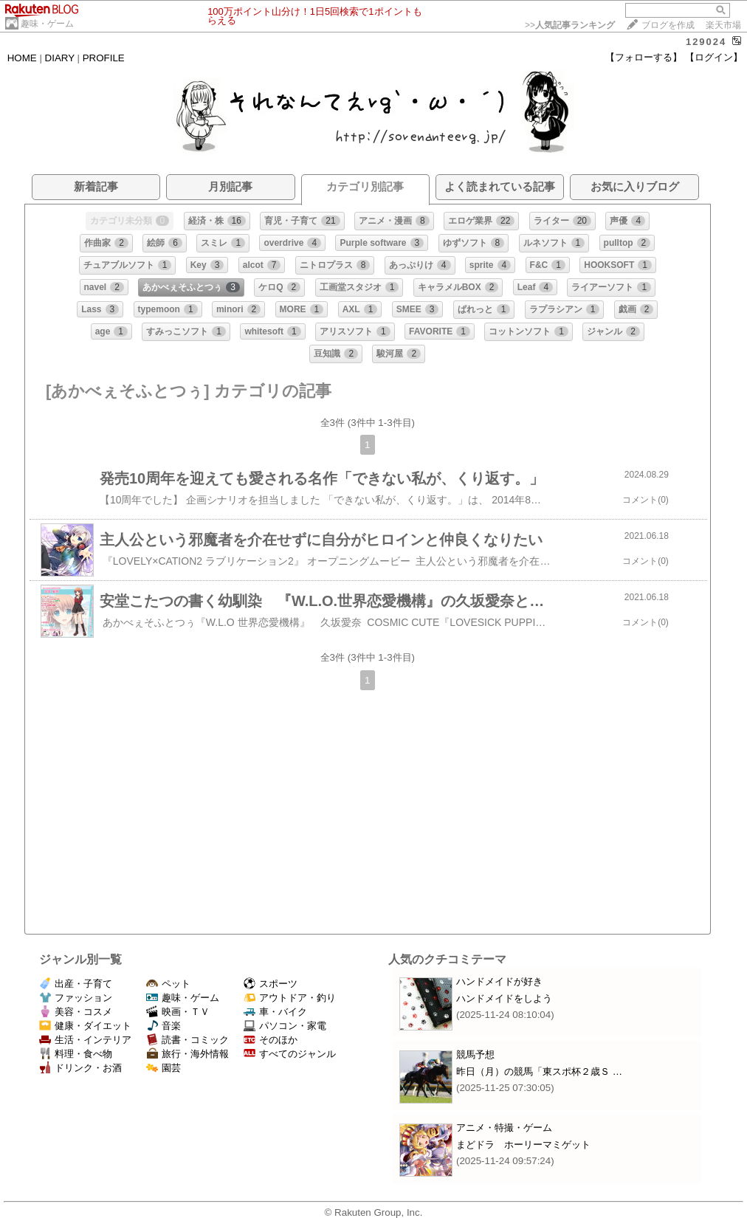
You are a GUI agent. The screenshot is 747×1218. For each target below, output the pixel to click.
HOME (22, 57)
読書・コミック (187, 1039)
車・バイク (275, 1011)
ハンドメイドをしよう (504, 998)
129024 (706, 41)
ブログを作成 (668, 25)
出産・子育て (75, 983)
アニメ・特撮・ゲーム (504, 1127)
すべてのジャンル (290, 1053)
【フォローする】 (643, 57)
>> (570, 25)
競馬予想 (475, 1054)
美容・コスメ (75, 1011)
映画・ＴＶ (178, 1011)
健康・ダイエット (85, 1025)
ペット (168, 983)
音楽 (163, 1025)
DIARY (60, 57)
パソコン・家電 (285, 1025)
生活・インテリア (85, 1039)
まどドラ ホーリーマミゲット (523, 1144)
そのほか (270, 1039)
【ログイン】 (714, 57)
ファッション (75, 997)
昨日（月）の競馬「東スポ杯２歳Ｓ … (539, 1071)
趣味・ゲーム (47, 23)
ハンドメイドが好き (499, 981)
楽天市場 (723, 25)
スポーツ (270, 983)
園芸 (163, 1067)
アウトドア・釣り (290, 997)
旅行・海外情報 (187, 1053)
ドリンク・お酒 (80, 1067)
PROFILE (104, 57)
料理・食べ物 (75, 1053)
